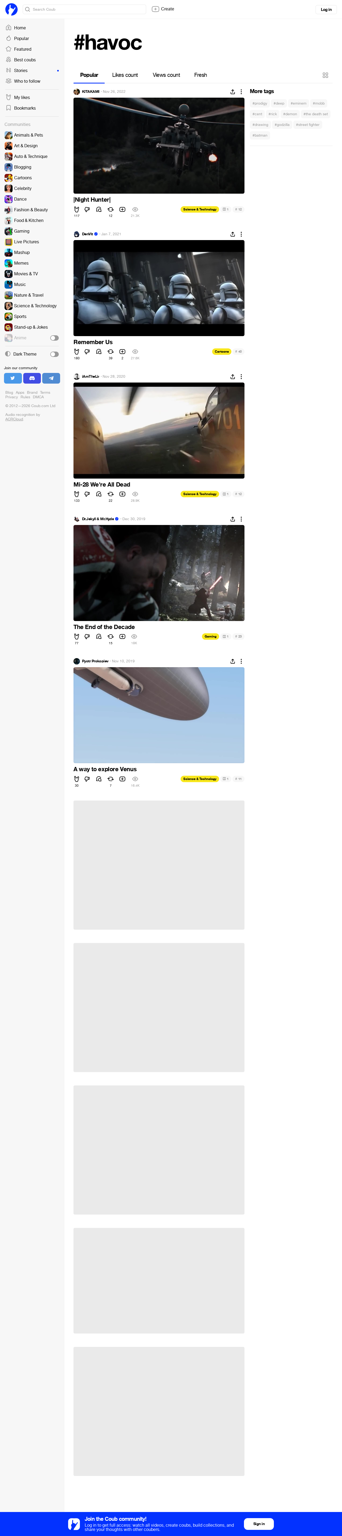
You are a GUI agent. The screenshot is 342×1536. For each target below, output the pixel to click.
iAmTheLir (90, 377)
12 (238, 209)
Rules (25, 397)
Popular (17, 38)
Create (162, 9)
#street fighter (308, 124)
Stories (32, 70)
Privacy (11, 397)
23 (238, 636)
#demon (290, 114)
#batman (259, 135)
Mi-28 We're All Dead (101, 484)
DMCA (38, 397)
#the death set (316, 114)
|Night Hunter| (91, 200)
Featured (18, 49)
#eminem (298, 103)
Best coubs (20, 60)
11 (238, 778)
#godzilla (282, 124)
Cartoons (222, 351)
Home (15, 28)
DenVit (87, 234)
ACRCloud (14, 419)
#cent (257, 114)
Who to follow (22, 81)
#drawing (260, 124)
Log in (326, 9)
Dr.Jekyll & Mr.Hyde (98, 519)
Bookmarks (20, 108)
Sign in (259, 1523)
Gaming (210, 636)
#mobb (319, 103)
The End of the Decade (104, 627)
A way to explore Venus (105, 769)
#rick (273, 114)
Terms (45, 392)
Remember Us (93, 342)
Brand (32, 392)
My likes (17, 97)
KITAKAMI (90, 92)
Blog (9, 392)
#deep (279, 103)
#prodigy (259, 103)
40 (238, 351)
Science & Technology (199, 209)
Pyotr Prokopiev (95, 661)
